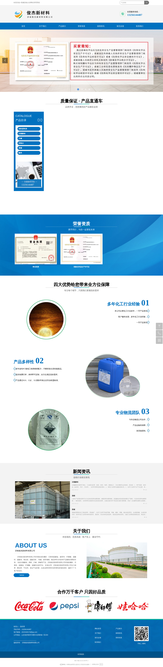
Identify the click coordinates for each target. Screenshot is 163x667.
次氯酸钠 (22, 133)
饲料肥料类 (23, 129)
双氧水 (21, 143)
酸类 (20, 153)
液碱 (20, 148)
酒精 (73, 496)
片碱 (20, 138)
